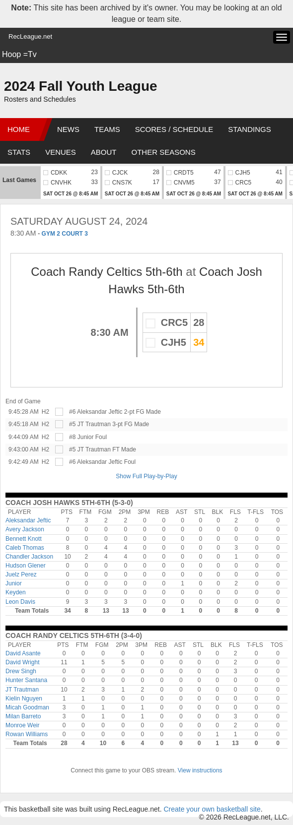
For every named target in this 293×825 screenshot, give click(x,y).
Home (18, 129)
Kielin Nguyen (23, 698)
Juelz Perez (21, 574)
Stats (18, 152)
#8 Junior (81, 437)
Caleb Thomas (24, 547)
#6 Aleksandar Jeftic (95, 411)
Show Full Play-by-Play (146, 476)
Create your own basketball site (211, 809)
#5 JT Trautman (90, 424)
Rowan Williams (26, 734)
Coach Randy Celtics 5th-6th (106, 271)
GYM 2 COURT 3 (65, 233)
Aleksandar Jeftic (28, 520)
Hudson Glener (25, 565)
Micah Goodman (27, 707)
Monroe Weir (22, 725)
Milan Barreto (23, 716)
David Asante (23, 653)
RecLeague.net (30, 36)
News (68, 129)
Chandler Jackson (29, 556)
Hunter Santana (26, 680)
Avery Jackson (24, 529)
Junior (13, 583)
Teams (107, 129)
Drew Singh (20, 671)
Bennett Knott (23, 538)
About (104, 152)
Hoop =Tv (19, 54)
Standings (249, 129)
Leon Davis (20, 601)
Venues (60, 152)
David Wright (22, 662)
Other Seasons (164, 152)
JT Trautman (22, 689)
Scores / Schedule (174, 129)
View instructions (200, 770)
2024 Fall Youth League (80, 86)
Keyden (15, 592)
